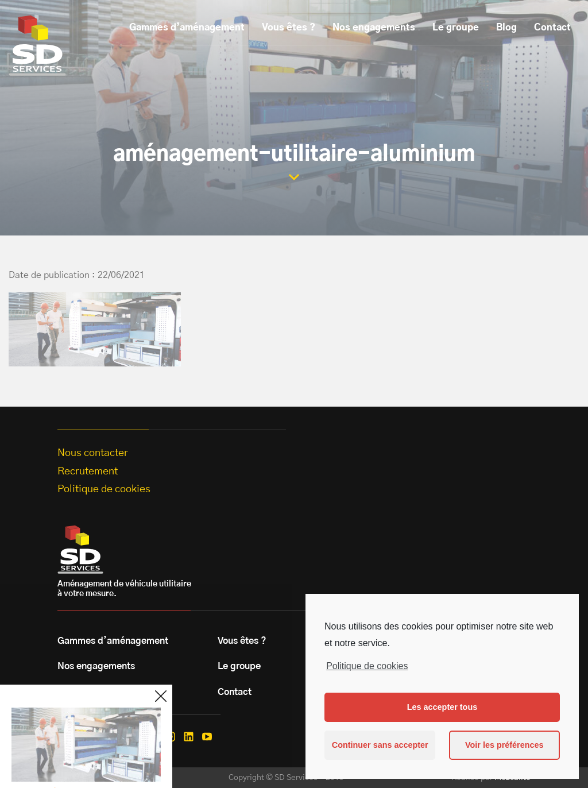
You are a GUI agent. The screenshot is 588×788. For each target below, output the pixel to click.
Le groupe (455, 27)
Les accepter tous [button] (442, 707)
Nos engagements (373, 27)
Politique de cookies (367, 666)
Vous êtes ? (288, 27)
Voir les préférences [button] (504, 745)
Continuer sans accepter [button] (380, 745)
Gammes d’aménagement (187, 27)
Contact (552, 27)
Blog (506, 27)
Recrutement (87, 471)
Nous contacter (92, 453)
